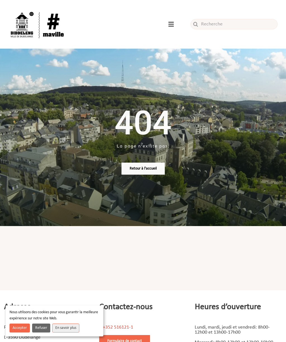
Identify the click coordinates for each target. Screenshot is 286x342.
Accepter (20, 328)
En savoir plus (65, 328)
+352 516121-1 (118, 327)
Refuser (41, 328)
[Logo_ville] (38, 10)
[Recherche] (234, 24)
